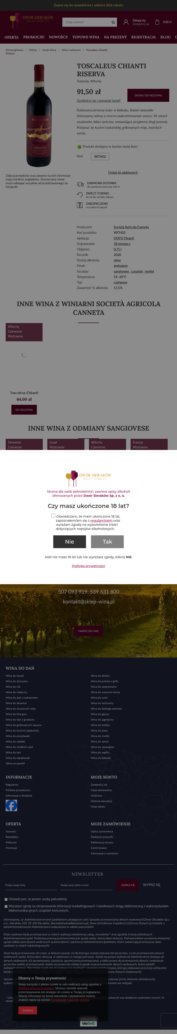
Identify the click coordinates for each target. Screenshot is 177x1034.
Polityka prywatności (88, 566)
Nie (69, 542)
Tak (107, 542)
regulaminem (102, 520)
